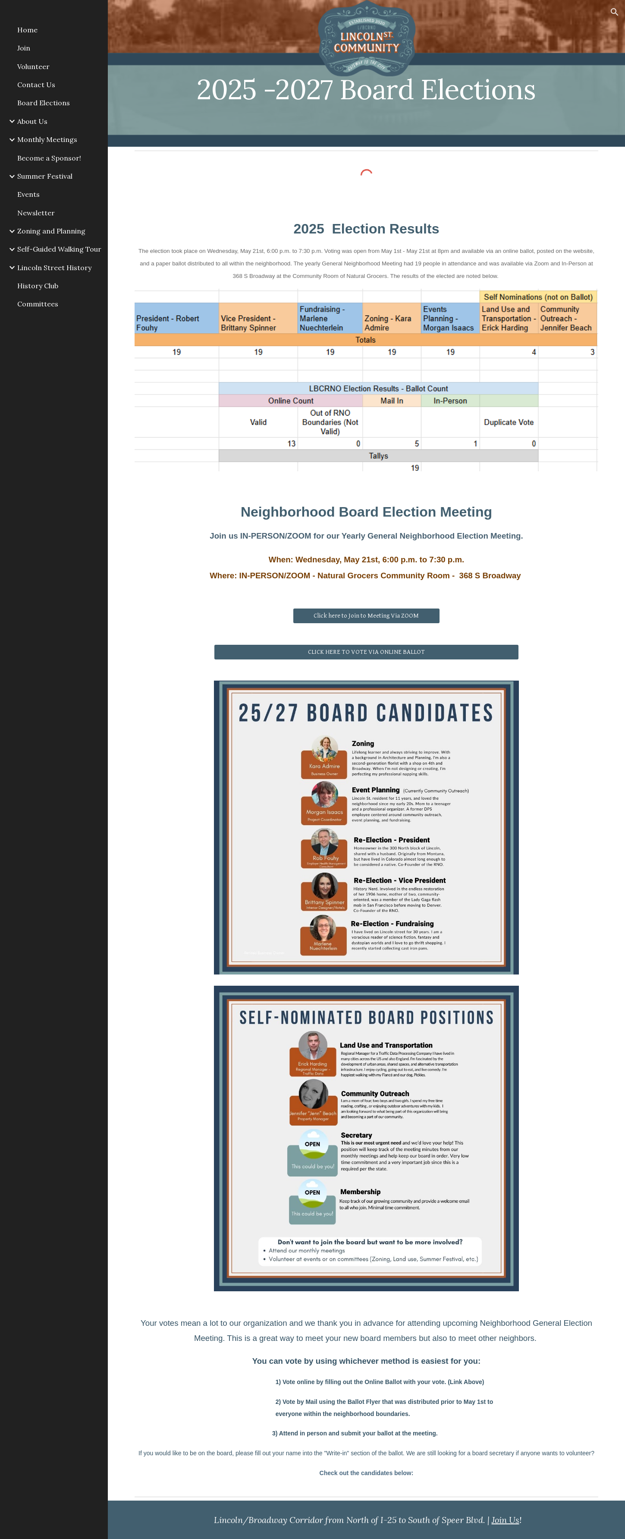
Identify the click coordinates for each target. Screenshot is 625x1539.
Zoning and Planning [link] (51, 231)
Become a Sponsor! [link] (49, 158)
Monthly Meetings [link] (47, 139)
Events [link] (28, 194)
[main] (366, 73)
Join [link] (23, 48)
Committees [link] (37, 304)
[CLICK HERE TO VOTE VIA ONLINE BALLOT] (366, 652)
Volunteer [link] (33, 66)
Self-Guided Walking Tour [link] (59, 249)
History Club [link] (37, 285)
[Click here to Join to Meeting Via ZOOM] (366, 615)
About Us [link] (32, 121)
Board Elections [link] (43, 102)
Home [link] (27, 29)
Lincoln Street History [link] (54, 267)
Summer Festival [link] (44, 176)
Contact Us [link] (36, 84)
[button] (614, 12)
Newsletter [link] (36, 212)
